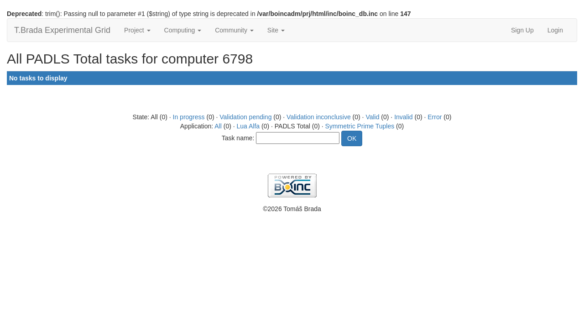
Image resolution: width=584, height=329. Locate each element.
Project (137, 30)
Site (276, 30)
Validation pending (245, 117)
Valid (372, 117)
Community (234, 30)
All (218, 126)
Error (435, 117)
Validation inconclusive (319, 117)
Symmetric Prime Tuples (360, 126)
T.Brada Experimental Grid (62, 30)
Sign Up (522, 30)
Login (555, 30)
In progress (189, 117)
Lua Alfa (248, 126)
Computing (183, 30)
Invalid (403, 117)
